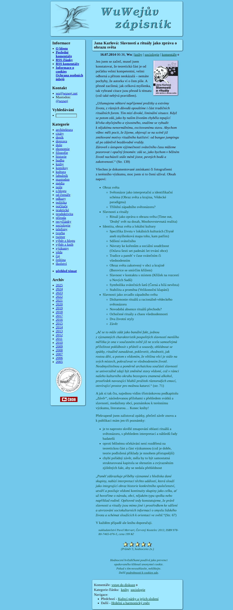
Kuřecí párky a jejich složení (138, 599)
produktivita (64, 214)
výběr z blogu (65, 241)
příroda (61, 218)
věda (59, 252)
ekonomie (63, 149)
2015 (59, 323)
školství (61, 264)
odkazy (61, 199)
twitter (60, 237)
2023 (59, 293)
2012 (59, 335)
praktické (62, 210)
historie (61, 156)
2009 (59, 346)
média (60, 183)
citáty (60, 133)
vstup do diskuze (123, 585)
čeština (61, 260)
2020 (59, 304)
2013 (59, 331)
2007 (59, 354)
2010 (59, 343)
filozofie (62, 153)
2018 (59, 312)
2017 (59, 316)
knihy (138, 55)
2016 (59, 320)
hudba (60, 160)
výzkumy (62, 248)
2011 (59, 339)
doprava (61, 141)
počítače (62, 206)
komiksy (62, 168)
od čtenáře (63, 195)
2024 (59, 289)
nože (59, 187)
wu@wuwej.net (66, 93)
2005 (59, 362)
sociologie (152, 55)
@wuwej (62, 101)
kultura (61, 172)
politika (61, 202)
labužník (62, 176)
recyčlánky (63, 222)
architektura (64, 130)
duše (59, 145)
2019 (59, 308)
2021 (59, 300)
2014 (59, 327)
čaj (58, 256)
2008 (59, 350)
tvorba (60, 233)
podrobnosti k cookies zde (142, 572)
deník (60, 137)
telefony (61, 229)
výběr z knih (64, 244)
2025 (59, 285)
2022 (59, 297)
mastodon (63, 179)
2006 (59, 358)
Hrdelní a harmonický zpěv (130, 603)
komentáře (169, 55)
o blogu (61, 191)
